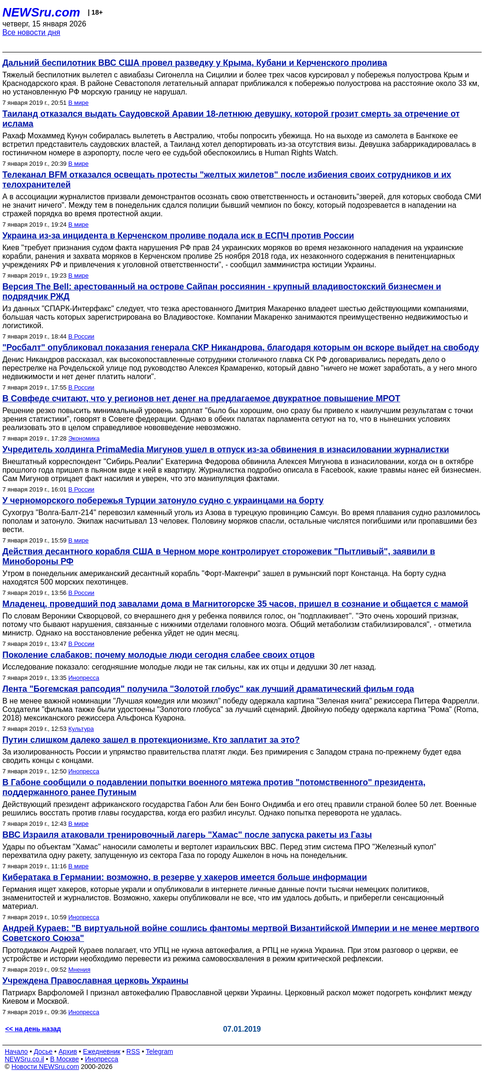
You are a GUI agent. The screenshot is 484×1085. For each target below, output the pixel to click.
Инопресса (83, 677)
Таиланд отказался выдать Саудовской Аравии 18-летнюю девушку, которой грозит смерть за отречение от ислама (231, 118)
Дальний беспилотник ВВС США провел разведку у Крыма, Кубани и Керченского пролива (194, 63)
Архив (68, 1051)
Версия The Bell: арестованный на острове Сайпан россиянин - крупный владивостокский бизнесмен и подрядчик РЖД (221, 291)
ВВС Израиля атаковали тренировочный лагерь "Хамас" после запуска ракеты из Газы (187, 834)
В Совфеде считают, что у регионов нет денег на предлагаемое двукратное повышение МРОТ (201, 398)
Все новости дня (31, 32)
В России (81, 336)
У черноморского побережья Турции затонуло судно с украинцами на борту (162, 500)
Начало (16, 1051)
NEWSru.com (41, 12)
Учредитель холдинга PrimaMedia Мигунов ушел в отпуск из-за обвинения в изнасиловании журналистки (225, 449)
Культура (81, 728)
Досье (43, 1051)
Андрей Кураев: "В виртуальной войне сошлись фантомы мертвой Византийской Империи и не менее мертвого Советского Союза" (240, 933)
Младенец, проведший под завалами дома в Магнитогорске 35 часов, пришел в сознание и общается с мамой (235, 604)
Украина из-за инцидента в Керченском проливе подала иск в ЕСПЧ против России (178, 235)
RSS (133, 1051)
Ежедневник (102, 1051)
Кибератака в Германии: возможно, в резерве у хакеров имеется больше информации (184, 877)
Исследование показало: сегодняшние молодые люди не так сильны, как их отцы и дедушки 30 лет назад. (189, 667)
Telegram (159, 1051)
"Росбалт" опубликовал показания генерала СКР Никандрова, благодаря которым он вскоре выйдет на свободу (240, 347)
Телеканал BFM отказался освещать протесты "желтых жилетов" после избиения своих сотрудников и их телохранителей (226, 179)
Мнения (79, 969)
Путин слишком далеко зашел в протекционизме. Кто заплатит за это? (151, 740)
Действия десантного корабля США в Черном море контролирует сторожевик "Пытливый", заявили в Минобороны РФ (218, 556)
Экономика (83, 438)
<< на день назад (33, 1029)
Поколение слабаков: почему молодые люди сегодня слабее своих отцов (158, 655)
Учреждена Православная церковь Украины (95, 980)
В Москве (64, 1059)
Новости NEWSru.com (45, 1066)
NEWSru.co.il (24, 1059)
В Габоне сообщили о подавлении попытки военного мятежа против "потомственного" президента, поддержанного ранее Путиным (213, 787)
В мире (78, 102)
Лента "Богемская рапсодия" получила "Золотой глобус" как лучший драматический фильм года (208, 689)
